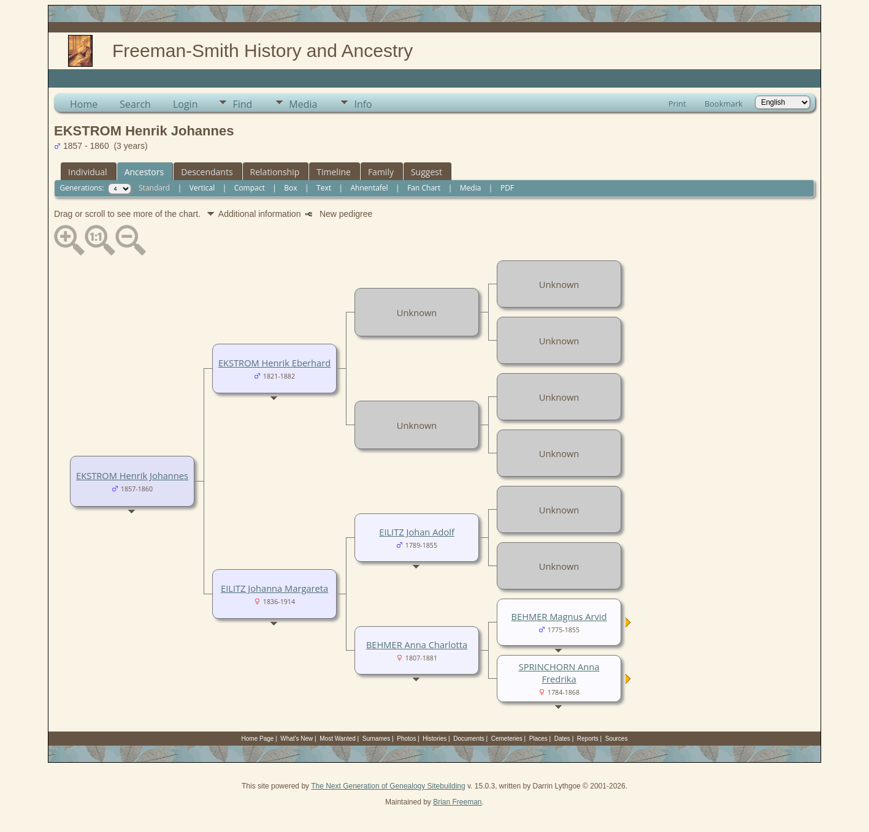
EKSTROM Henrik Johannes (132, 475)
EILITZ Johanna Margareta (274, 588)
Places (538, 738)
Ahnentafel (369, 188)
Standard (154, 188)
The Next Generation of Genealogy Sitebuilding (388, 786)
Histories (434, 738)
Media (303, 104)
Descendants (206, 172)
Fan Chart (423, 188)
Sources (616, 738)
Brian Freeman (457, 802)
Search (135, 104)
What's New (296, 738)
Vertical (202, 188)
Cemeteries (507, 738)
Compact (249, 188)
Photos (406, 738)
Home (84, 104)
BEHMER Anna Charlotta (416, 644)
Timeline (333, 172)
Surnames (376, 738)
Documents (468, 738)
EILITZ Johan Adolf (416, 532)
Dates (562, 738)
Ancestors (144, 172)
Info (363, 104)
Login (185, 104)
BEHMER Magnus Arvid (559, 616)
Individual (87, 172)
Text (323, 188)
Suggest (426, 172)
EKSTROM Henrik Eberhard (274, 363)
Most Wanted (338, 738)
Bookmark (724, 103)
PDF (507, 188)
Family (381, 172)
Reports (588, 738)
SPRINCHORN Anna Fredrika (559, 672)
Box (290, 188)
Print (677, 103)
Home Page (258, 738)
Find (242, 104)
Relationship (275, 172)
